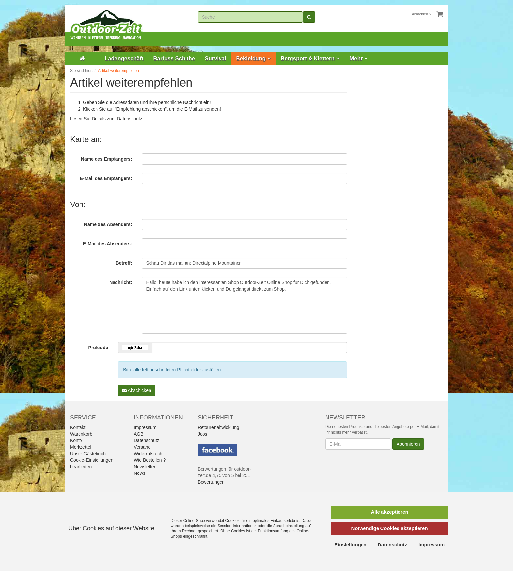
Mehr (358, 58)
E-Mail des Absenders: (107, 243)
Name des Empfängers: (106, 159)
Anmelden (422, 14)
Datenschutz (129, 118)
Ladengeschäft (124, 58)
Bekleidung (253, 58)
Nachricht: (120, 282)
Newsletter (144, 466)
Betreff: (124, 263)
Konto (76, 440)
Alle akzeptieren (389, 512)
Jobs (202, 434)
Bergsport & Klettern (310, 58)
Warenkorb (81, 434)
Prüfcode (98, 347)
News (139, 473)
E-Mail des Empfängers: (106, 178)
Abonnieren (408, 444)
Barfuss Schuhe (174, 58)
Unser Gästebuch (88, 453)
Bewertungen (211, 482)
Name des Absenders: (108, 224)
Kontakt (77, 427)
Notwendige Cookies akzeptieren (389, 528)
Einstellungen (350, 544)
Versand (142, 447)
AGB (139, 434)
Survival (215, 58)
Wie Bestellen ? (150, 460)
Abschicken (136, 390)
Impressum (145, 427)
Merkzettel (80, 447)
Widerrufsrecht (149, 453)
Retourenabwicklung (218, 427)
